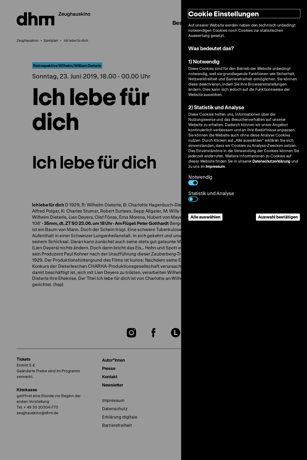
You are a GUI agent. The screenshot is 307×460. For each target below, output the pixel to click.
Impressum (215, 166)
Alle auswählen (205, 216)
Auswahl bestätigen (278, 216)
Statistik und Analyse (211, 196)
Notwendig (200, 179)
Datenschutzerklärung (271, 161)
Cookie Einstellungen (223, 13)
